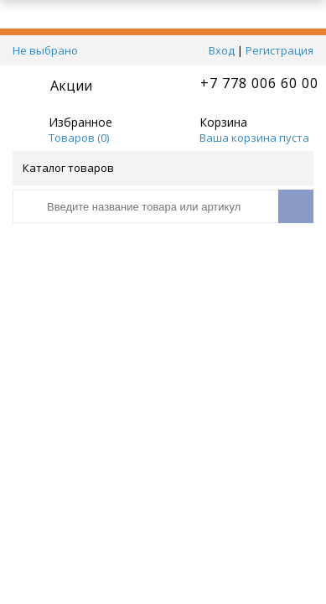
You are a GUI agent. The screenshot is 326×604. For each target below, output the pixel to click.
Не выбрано (50, 50)
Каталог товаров (162, 167)
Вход (222, 50)
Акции (71, 85)
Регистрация (279, 50)
